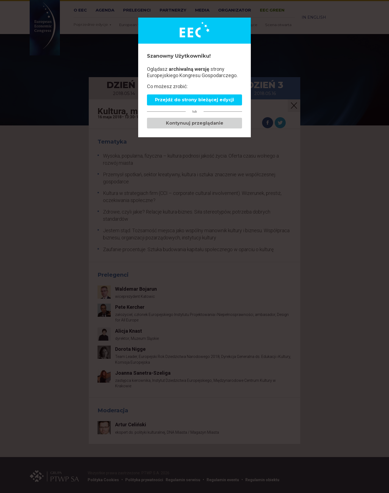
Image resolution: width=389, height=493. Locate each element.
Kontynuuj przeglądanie (194, 123)
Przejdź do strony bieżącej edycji (194, 99)
